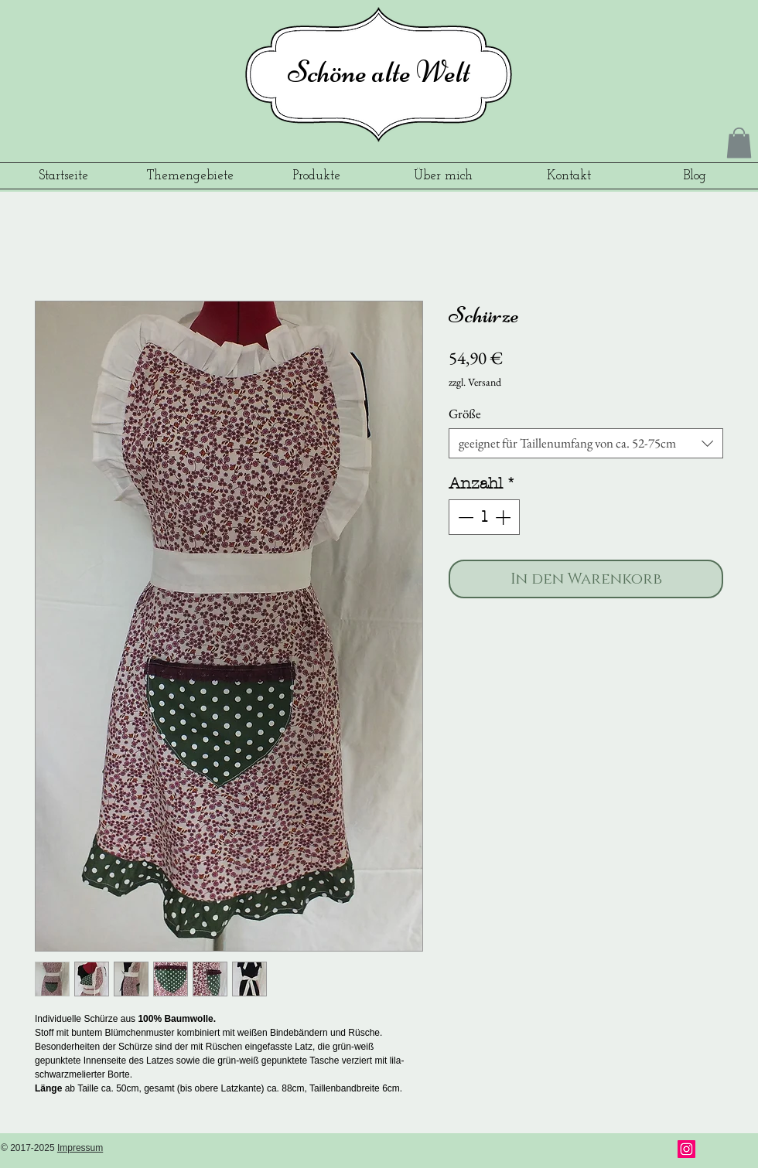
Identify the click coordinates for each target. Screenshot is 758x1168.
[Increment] (504, 517)
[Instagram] (686, 1149)
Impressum (80, 1147)
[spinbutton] (484, 517)
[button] (739, 143)
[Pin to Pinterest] (723, 1150)
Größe (465, 413)
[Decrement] (464, 517)
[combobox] (586, 443)
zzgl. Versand (475, 382)
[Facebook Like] (626, 1150)
